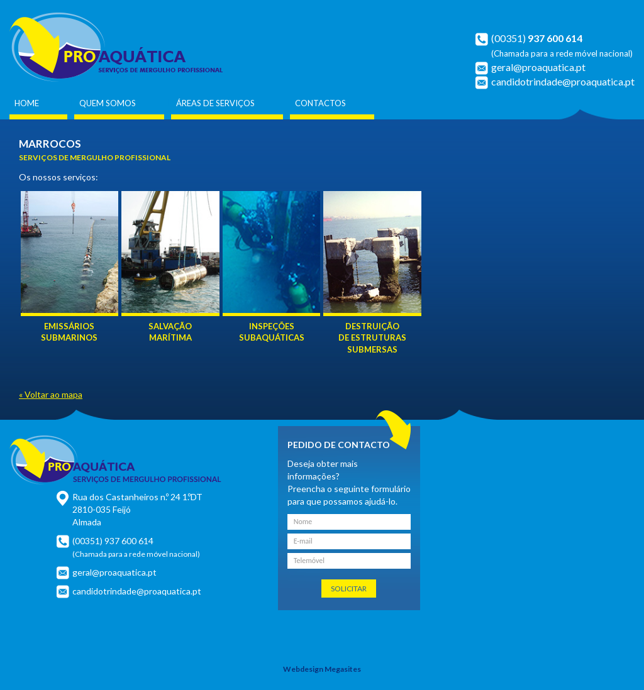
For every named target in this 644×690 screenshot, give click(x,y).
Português (583, 13)
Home (26, 103)
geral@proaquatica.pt (538, 67)
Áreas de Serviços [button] (215, 103)
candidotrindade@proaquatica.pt (563, 81)
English (604, 13)
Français (625, 13)
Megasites (343, 669)
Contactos (320, 103)
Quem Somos (107, 103)
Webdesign (303, 669)
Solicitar (349, 588)
